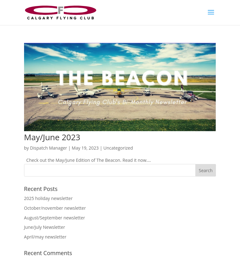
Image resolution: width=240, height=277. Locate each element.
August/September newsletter (54, 218)
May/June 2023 (52, 137)
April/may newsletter (45, 237)
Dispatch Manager (48, 148)
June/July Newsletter (44, 227)
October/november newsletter (55, 208)
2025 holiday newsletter (48, 198)
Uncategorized (118, 148)
